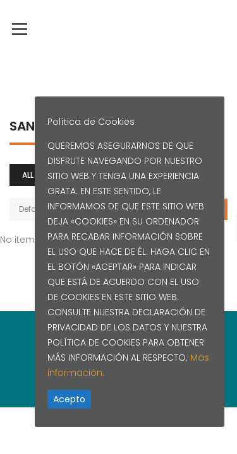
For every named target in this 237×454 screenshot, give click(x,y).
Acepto (69, 399)
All (27, 175)
